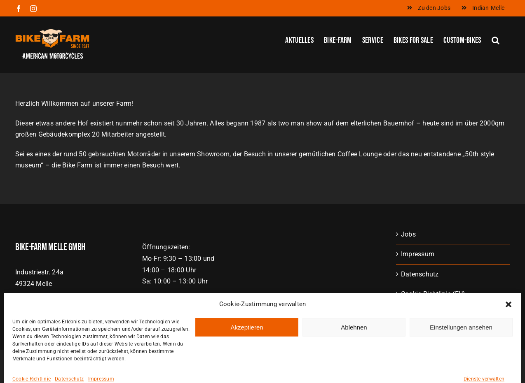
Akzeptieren (246, 367)
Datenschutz (420, 274)
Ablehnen (354, 367)
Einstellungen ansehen (461, 367)
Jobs (408, 234)
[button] (508, 345)
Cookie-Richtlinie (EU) (433, 294)
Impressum (417, 254)
